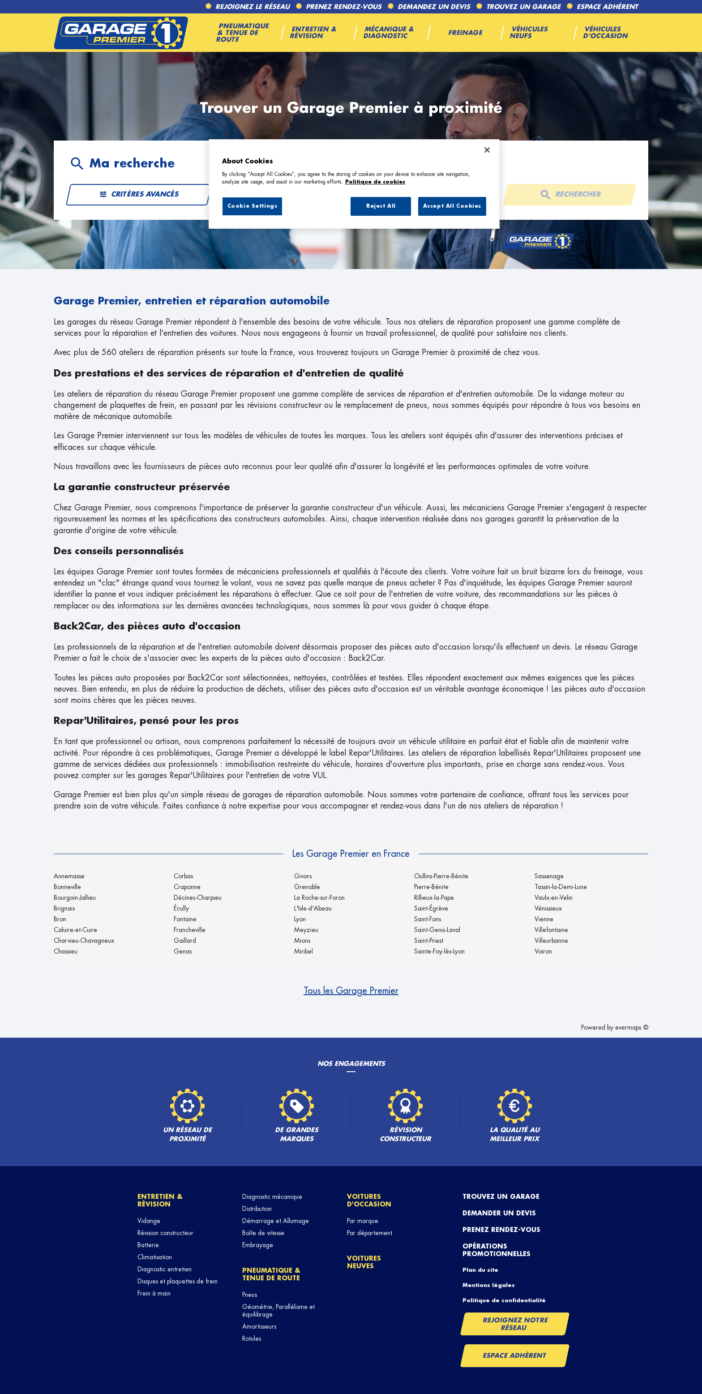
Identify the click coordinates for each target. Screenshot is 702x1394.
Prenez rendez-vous (501, 1230)
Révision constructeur (165, 1233)
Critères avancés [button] (139, 195)
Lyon (300, 919)
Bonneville (67, 887)
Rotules (251, 1338)
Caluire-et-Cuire (75, 930)
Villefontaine (551, 930)
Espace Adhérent (514, 1355)
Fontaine (185, 919)
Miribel (303, 951)
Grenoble (307, 887)
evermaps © (631, 1027)
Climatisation (154, 1257)
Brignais (64, 908)
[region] (354, 184)
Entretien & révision (160, 1200)
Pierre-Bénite (431, 887)
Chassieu (65, 951)
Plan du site (480, 1270)
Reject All (381, 206)
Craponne (187, 887)
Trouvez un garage (500, 1196)
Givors (303, 876)
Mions (302, 940)
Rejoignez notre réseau (515, 1323)
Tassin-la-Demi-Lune (561, 887)
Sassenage (549, 876)
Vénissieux (548, 908)
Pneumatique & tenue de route (271, 1274)
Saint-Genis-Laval (437, 930)
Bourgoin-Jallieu (75, 897)
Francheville (189, 930)
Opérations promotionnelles (496, 1250)
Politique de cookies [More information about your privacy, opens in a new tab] (375, 182)
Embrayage (257, 1245)
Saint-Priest (428, 940)
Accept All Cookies (452, 206)
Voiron (543, 951)
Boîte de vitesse (263, 1233)
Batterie (148, 1245)
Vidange (148, 1221)
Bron (60, 919)
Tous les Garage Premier (351, 990)
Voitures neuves (364, 1262)
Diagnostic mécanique (272, 1196)
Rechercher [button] (569, 194)
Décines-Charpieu (198, 897)
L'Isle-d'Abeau (313, 908)
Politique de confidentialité (504, 1300)
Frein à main (154, 1293)
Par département (369, 1233)
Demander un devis (499, 1213)
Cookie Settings (252, 206)
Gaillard (185, 940)
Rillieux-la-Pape (434, 897)
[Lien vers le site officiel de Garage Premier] (121, 32)
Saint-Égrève (431, 908)
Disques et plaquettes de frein (177, 1281)
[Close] (487, 150)
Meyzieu (306, 930)
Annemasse (69, 876)
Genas (183, 951)
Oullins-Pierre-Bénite (441, 876)
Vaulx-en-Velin (554, 897)
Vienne (544, 919)
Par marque (362, 1221)
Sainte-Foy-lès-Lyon (439, 951)
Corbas (183, 876)
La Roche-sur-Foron (319, 897)
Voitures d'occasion (369, 1200)
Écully (181, 908)
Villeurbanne (551, 940)
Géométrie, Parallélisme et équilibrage (278, 1310)
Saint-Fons (427, 919)
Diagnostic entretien (164, 1269)
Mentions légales (488, 1285)
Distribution (257, 1209)
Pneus (249, 1294)
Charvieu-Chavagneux (84, 940)
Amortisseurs (259, 1326)
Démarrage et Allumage (275, 1221)
